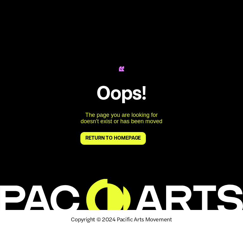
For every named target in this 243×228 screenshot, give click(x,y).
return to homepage (113, 138)
